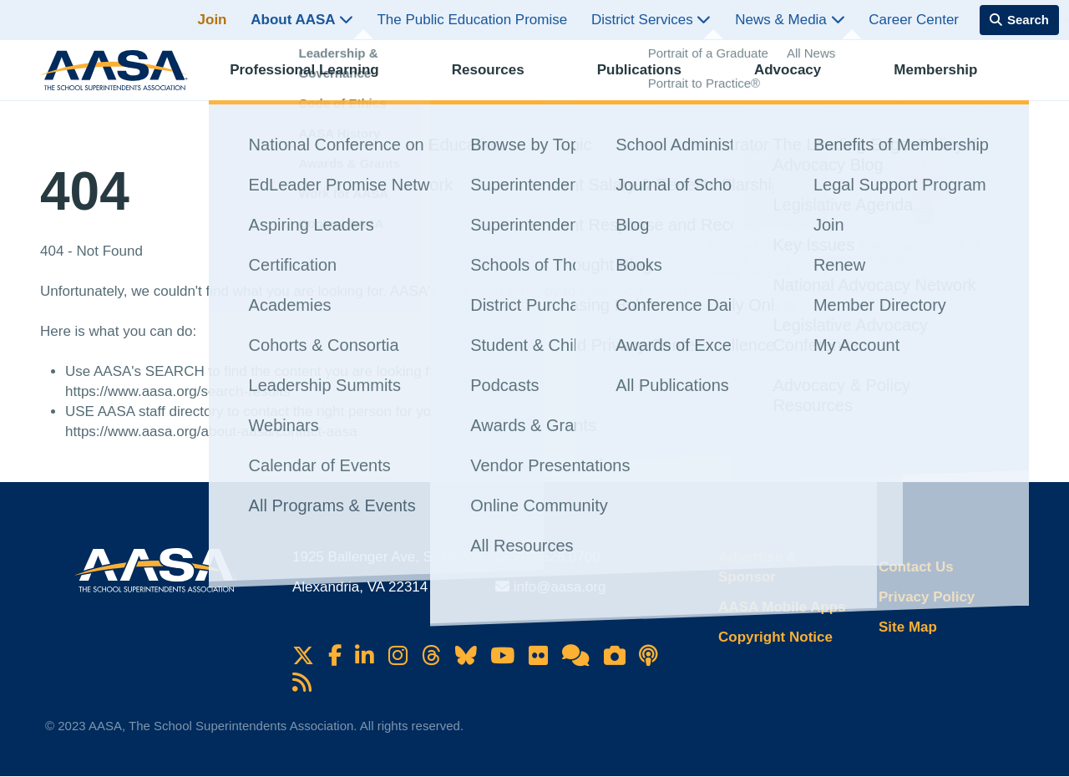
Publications (654, 80)
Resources (503, 80)
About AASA (301, 20)
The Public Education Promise (472, 20)
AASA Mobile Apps (782, 607)
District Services (651, 20)
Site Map (908, 627)
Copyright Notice (775, 637)
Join (212, 20)
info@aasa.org (560, 587)
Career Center (914, 20)
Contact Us (916, 567)
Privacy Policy (927, 597)
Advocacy (802, 80)
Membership (950, 80)
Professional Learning (319, 80)
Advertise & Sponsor (757, 567)
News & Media (789, 20)
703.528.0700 (557, 557)
